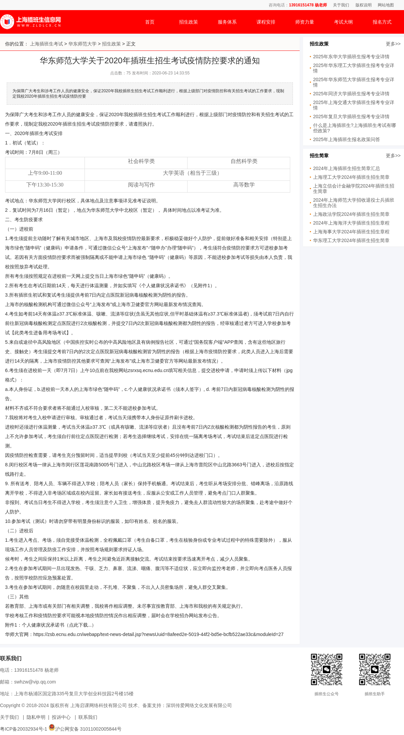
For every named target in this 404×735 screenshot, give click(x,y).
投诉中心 (61, 717)
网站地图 (386, 5)
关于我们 (341, 5)
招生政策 (188, 22)
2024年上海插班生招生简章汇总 (346, 168)
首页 (150, 22)
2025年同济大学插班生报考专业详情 (351, 93)
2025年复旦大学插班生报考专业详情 (351, 116)
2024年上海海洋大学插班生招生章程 (351, 223)
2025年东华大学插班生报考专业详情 (351, 56)
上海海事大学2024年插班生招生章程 (351, 231)
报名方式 (382, 22)
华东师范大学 (82, 43)
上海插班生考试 (46, 43)
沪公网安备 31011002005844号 (85, 729)
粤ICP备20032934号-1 (23, 729)
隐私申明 (36, 717)
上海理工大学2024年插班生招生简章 (351, 177)
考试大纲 (343, 22)
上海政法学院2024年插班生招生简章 (351, 214)
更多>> (393, 43)
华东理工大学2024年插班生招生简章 (351, 240)
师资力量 (304, 22)
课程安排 (266, 22)
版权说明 (364, 5)
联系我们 (87, 717)
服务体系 (227, 22)
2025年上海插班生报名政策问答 (346, 139)
